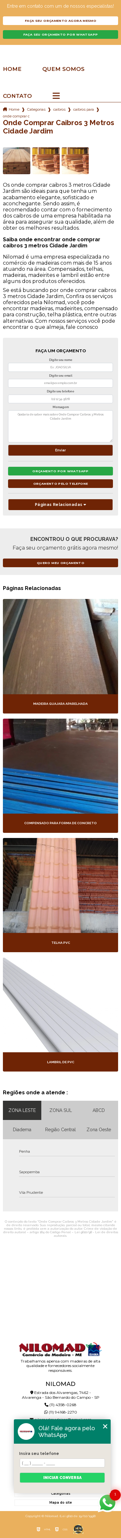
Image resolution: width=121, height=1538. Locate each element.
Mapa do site (60, 1502)
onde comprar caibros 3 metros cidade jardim (16, 116)
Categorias (36, 109)
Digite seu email (60, 375)
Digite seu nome (60, 360)
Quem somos (63, 69)
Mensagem (61, 407)
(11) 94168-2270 (60, 1412)
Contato (17, 96)
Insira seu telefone (39, 1453)
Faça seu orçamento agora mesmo (60, 20)
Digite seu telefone (60, 391)
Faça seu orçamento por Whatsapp (60, 34)
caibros (59, 109)
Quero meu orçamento (60, 563)
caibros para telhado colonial (83, 109)
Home (12, 69)
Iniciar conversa (62, 1477)
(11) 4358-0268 (60, 1404)
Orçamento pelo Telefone (60, 483)
